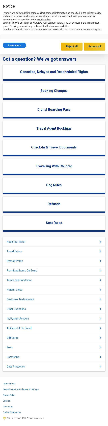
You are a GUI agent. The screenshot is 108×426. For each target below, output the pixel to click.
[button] (14, 45)
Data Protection (54, 366)
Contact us (8, 406)
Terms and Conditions (54, 280)
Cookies (6, 401)
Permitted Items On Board (54, 270)
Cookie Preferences (12, 412)
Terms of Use (9, 384)
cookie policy (43, 19)
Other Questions (54, 309)
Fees (54, 347)
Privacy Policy (9, 395)
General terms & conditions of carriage (21, 389)
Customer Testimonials (54, 299)
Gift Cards (54, 337)
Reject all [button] (72, 46)
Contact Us (54, 357)
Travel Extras (54, 251)
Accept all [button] (94, 46)
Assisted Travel (54, 241)
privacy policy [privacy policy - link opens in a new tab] (94, 13)
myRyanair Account (54, 318)
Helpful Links (54, 289)
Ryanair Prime (54, 261)
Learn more (14, 45)
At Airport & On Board (54, 328)
